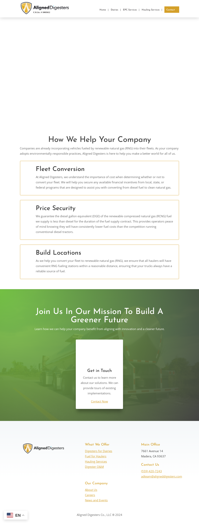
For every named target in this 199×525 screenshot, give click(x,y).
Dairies (114, 10)
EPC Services (130, 10)
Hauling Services (151, 10)
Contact (170, 10)
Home (103, 10)
